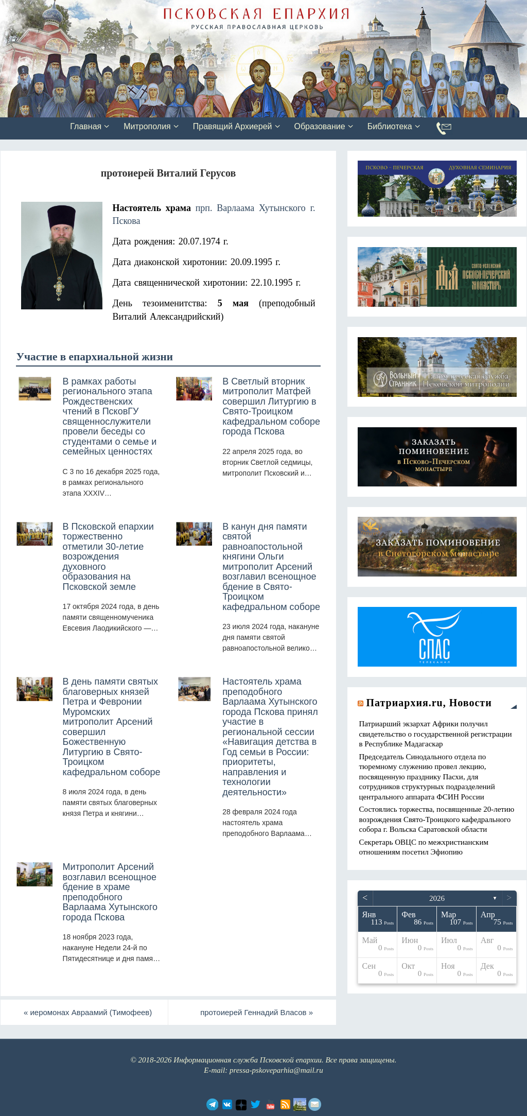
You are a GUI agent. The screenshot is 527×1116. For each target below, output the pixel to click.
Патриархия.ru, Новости (429, 702)
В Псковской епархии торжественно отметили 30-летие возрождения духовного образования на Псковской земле (108, 556)
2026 (437, 898)
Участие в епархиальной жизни (94, 357)
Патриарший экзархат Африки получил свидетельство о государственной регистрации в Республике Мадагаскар (435, 734)
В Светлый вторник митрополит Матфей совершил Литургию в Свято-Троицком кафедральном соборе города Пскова (271, 406)
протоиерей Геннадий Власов (256, 1012)
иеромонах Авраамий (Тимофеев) (88, 1012)
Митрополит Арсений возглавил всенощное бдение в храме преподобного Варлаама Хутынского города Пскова (110, 892)
